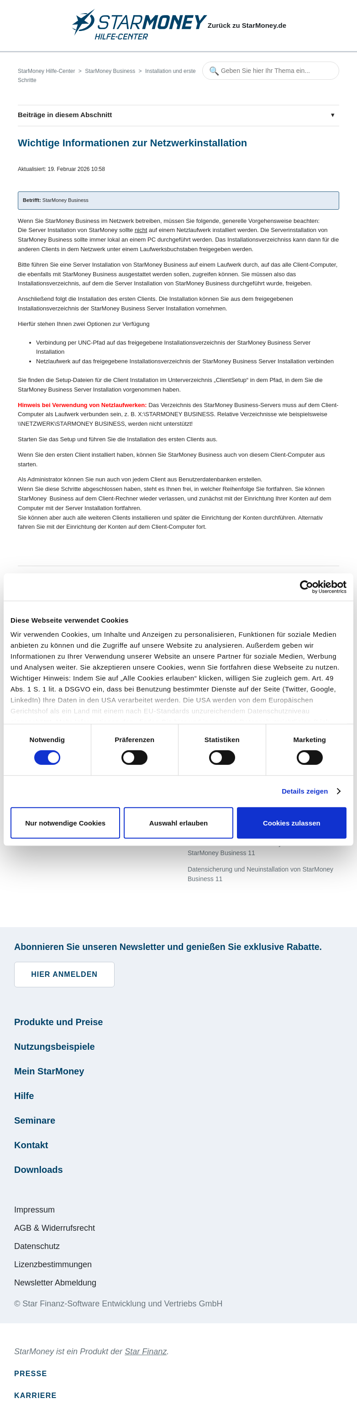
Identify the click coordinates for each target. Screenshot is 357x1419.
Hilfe (24, 1096)
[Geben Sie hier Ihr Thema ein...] (270, 71)
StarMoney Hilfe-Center (46, 71)
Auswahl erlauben (178, 823)
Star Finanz (146, 1351)
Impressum (34, 1209)
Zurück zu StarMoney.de (247, 25)
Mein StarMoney (49, 1071)
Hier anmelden (64, 974)
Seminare (34, 1120)
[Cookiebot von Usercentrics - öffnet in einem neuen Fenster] (306, 586)
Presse (30, 1374)
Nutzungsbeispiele (54, 1047)
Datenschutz (37, 1246)
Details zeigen (305, 791)
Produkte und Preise (58, 1022)
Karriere (35, 1395)
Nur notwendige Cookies (65, 823)
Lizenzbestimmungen (53, 1264)
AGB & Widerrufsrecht (54, 1228)
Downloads (38, 1170)
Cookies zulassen (291, 823)
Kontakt (31, 1145)
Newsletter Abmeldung (55, 1282)
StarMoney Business (110, 71)
